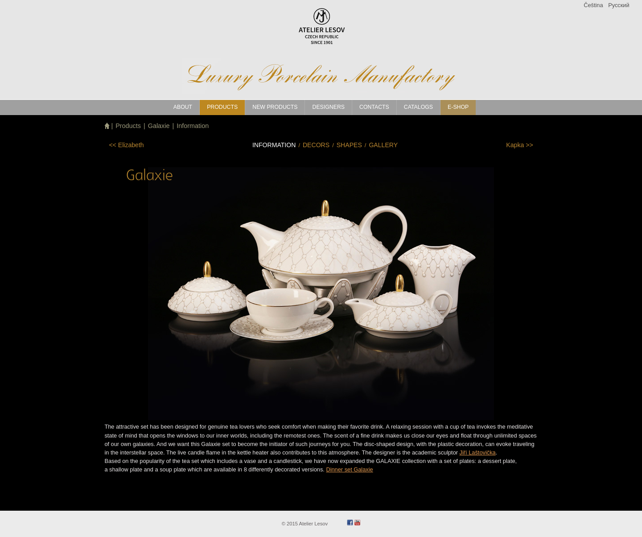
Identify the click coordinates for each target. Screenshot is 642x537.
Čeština (593, 5)
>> (519, 145)
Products (128, 125)
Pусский (618, 5)
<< (126, 145)
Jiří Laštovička (478, 452)
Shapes (349, 145)
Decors (316, 145)
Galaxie (159, 125)
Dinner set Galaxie (349, 469)
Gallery (383, 145)
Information (193, 125)
